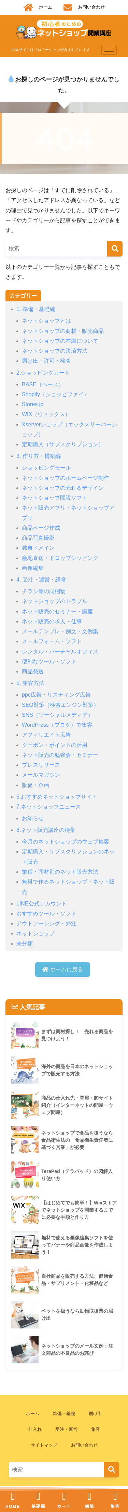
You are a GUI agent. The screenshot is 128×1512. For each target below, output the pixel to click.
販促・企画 (35, 785)
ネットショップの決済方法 (54, 351)
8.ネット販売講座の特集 (45, 830)
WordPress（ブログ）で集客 (57, 725)
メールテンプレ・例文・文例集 (60, 631)
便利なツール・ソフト (49, 661)
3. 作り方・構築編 (38, 456)
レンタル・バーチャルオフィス (60, 651)
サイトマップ (44, 1445)
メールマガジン (41, 775)
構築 (89, 1506)
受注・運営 (66, 1429)
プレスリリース (41, 765)
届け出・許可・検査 (46, 361)
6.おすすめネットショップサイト (56, 797)
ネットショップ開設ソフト (54, 498)
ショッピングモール (46, 468)
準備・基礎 (64, 1413)
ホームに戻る (62, 969)
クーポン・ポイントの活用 (54, 745)
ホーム (32, 1413)
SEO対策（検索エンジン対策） (60, 705)
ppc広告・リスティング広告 (56, 695)
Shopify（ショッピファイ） (55, 394)
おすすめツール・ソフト (46, 913)
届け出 (95, 1413)
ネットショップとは (46, 321)
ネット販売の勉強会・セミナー (60, 755)
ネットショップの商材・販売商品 (63, 331)
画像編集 (33, 568)
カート (64, 1506)
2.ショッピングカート (43, 373)
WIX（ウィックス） (46, 414)
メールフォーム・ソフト (52, 641)
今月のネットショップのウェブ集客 (65, 842)
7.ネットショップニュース (48, 807)
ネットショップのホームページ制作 (65, 478)
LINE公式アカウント (41, 904)
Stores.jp (32, 404)
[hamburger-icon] (109, 50)
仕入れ (35, 1429)
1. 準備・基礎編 (35, 309)
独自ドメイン (38, 548)
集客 (95, 1429)
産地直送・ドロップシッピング (60, 558)
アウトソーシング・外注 (46, 923)
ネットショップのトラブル (54, 601)
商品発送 (33, 671)
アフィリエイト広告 (46, 735)
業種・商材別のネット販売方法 (60, 872)
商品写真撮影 (38, 538)
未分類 (24, 944)
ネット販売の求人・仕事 (52, 621)
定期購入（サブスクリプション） (63, 444)
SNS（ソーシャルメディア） (57, 715)
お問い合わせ (84, 1445)
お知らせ (33, 818)
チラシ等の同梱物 (44, 591)
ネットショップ (35, 933)
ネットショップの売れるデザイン (63, 488)
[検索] (115, 249)
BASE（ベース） (43, 384)
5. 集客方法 (30, 683)
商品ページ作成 (41, 528)
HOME (12, 1506)
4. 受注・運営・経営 (41, 580)
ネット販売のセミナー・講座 (57, 611)
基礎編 (38, 1506)
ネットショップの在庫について (60, 341)
